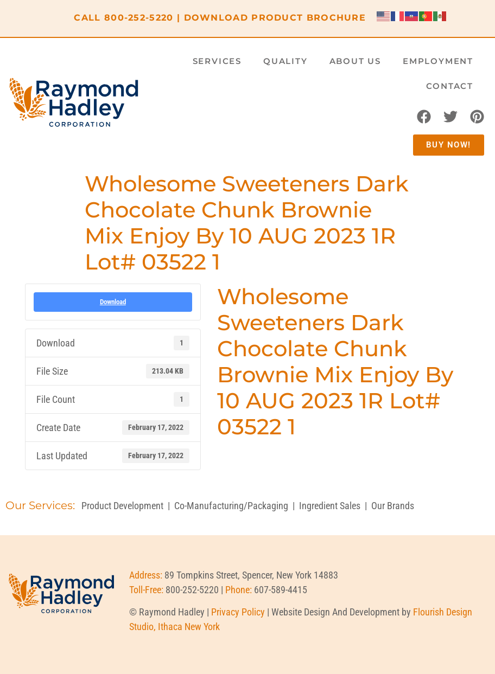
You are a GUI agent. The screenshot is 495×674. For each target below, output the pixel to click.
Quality (285, 61)
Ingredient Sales (329, 505)
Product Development (122, 505)
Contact (449, 86)
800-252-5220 (139, 17)
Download (113, 302)
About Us (355, 61)
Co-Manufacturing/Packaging (231, 505)
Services (217, 61)
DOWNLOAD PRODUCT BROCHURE (275, 17)
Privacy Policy (238, 612)
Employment (438, 61)
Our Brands (392, 505)
